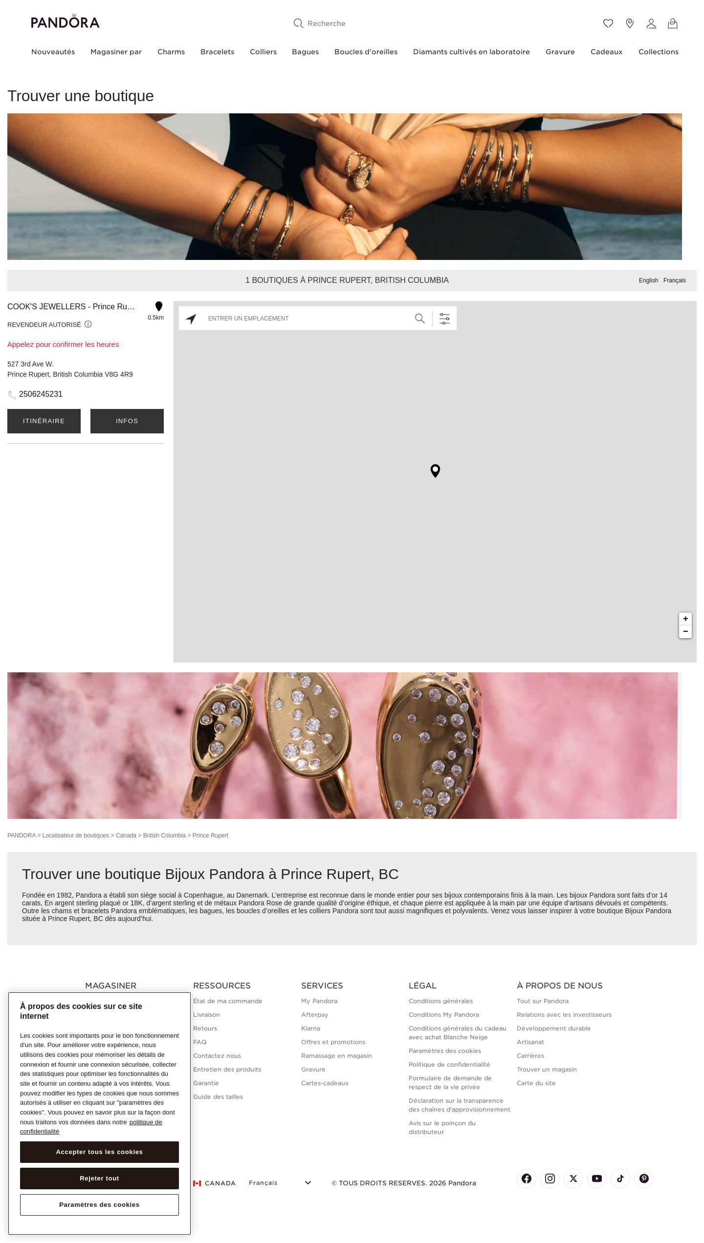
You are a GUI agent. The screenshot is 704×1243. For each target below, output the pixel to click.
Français (674, 280)
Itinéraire (44, 421)
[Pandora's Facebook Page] (526, 1178)
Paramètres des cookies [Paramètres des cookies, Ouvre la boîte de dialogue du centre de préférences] (99, 1204)
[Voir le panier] (672, 23)
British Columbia (164, 835)
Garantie (206, 1083)
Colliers (263, 52)
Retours (205, 1028)
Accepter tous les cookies (99, 1152)
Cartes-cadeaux (325, 1083)
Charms (171, 52)
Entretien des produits (227, 1069)
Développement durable (554, 1028)
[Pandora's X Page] (573, 1178)
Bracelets (217, 52)
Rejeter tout (99, 1178)
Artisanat (530, 1042)
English (648, 280)
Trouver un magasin (547, 1069)
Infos (127, 421)
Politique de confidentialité (449, 1064)
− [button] (685, 632)
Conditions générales (441, 1001)
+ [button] (685, 619)
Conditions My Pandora (444, 1014)
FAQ (200, 1042)
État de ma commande (228, 1001)
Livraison (206, 1014)
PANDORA (21, 835)
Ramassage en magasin (336, 1055)
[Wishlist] (608, 23)
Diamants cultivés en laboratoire (471, 52)
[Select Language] (281, 1181)
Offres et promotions (333, 1042)
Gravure (560, 52)
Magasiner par (116, 52)
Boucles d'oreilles (365, 52)
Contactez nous (217, 1055)
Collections (658, 52)
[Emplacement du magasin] (629, 23)
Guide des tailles (218, 1096)
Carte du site (536, 1083)
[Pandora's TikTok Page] (620, 1178)
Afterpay (315, 1014)
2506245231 (41, 394)
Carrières (530, 1055)
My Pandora (319, 1001)
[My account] (651, 23)
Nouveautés (53, 52)
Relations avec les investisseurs (564, 1014)
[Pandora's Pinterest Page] (644, 1178)
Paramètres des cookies (445, 1050)
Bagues (305, 52)
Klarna (310, 1028)
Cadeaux (607, 52)
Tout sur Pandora (543, 1001)
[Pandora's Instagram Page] (550, 1178)
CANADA (214, 1183)
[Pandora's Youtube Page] (597, 1178)
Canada (126, 835)
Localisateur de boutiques (75, 835)
